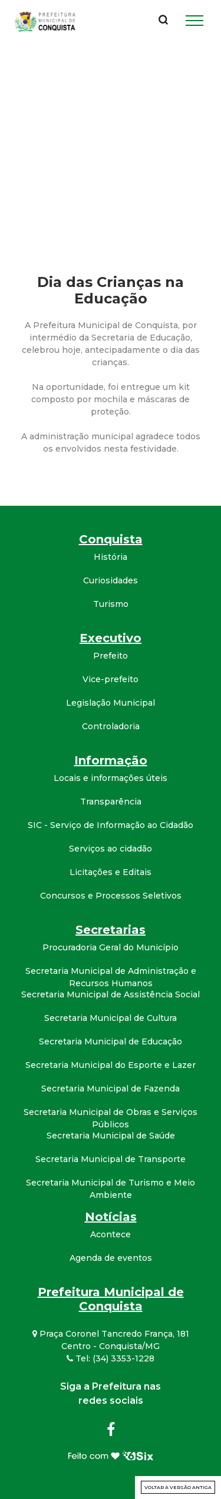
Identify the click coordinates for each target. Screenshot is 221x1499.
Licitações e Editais (110, 872)
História (110, 557)
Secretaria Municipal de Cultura (110, 1018)
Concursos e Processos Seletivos (111, 895)
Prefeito (110, 655)
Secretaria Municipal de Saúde (111, 1135)
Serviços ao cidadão (110, 848)
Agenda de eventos (111, 1258)
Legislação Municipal (110, 702)
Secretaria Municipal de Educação (110, 1041)
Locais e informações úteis (110, 778)
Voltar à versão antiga (178, 1487)
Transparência (110, 801)
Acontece (110, 1234)
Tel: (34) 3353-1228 (110, 1358)
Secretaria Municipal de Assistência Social (110, 994)
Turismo (110, 604)
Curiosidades (110, 580)
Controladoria (111, 726)
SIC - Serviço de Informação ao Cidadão (110, 825)
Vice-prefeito (110, 679)
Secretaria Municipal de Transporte (110, 1159)
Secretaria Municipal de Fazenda (110, 1088)
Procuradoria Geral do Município (110, 947)
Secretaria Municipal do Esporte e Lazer (110, 1065)
